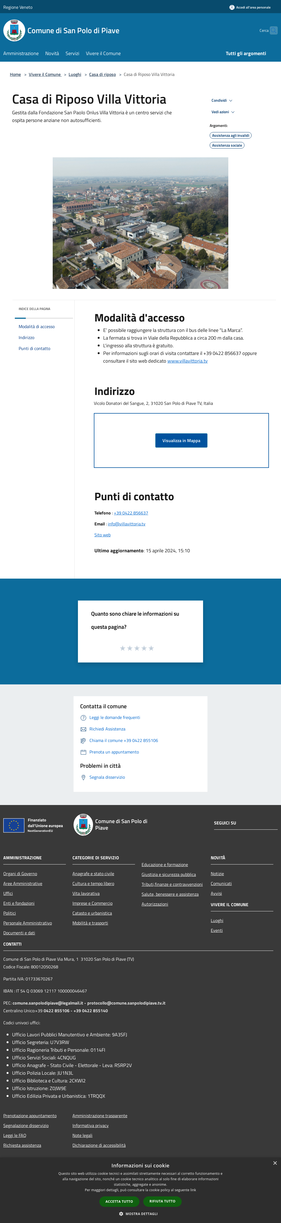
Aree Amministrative (22, 883)
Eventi (217, 930)
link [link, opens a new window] (193, 1190)
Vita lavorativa (86, 893)
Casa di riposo (102, 74)
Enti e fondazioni (19, 903)
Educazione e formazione (165, 864)
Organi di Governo (20, 873)
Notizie (217, 873)
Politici (9, 913)
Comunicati (221, 883)
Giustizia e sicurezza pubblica (169, 874)
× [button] (275, 1163)
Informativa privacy (90, 1125)
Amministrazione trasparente (99, 1115)
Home (15, 74)
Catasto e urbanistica (92, 913)
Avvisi (216, 893)
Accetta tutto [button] (119, 1201)
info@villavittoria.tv (126, 524)
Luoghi (75, 74)
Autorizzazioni (155, 904)
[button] (140, 1213)
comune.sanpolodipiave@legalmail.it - (50, 1003)
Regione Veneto (17, 7)
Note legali (82, 1135)
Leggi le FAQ (14, 1135)
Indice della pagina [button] (34, 308)
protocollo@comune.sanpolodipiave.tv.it (126, 1003)
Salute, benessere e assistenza (170, 894)
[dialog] (140, 1190)
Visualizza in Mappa (181, 440)
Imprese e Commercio (92, 903)
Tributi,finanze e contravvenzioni (172, 884)
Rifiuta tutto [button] (163, 1201)
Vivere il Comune (45, 74)
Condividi (223, 100)
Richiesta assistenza (22, 1145)
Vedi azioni (224, 112)
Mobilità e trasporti (90, 923)
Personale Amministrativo (27, 923)
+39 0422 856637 (131, 513)
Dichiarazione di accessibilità (99, 1145)
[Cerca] (271, 30)
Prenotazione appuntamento (30, 1115)
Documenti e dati (19, 932)
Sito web (102, 534)
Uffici (8, 893)
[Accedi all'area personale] (250, 7)
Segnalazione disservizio (26, 1125)
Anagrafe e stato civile (93, 873)
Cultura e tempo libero (93, 883)
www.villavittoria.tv (187, 361)
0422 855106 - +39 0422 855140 (76, 1010)
